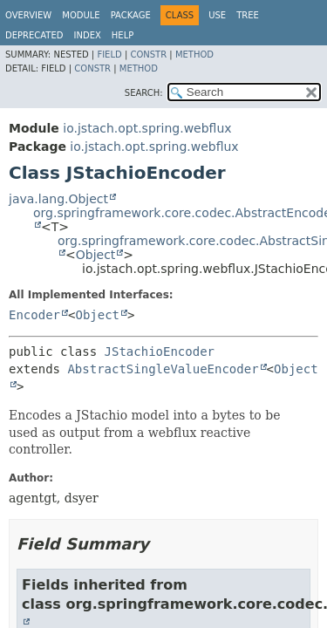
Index (87, 35)
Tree (247, 15)
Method (194, 54)
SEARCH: (144, 93)
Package (131, 15)
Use (217, 15)
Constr (148, 54)
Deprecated (34, 35)
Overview (28, 15)
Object (96, 255)
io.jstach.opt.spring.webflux (147, 128)
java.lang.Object (58, 199)
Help (122, 35)
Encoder (34, 315)
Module (80, 15)
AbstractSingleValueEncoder (162, 369)
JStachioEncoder (160, 351)
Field (109, 54)
